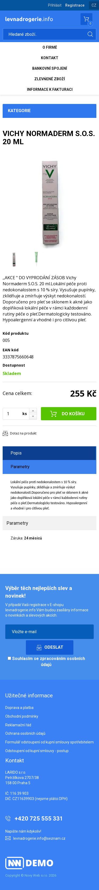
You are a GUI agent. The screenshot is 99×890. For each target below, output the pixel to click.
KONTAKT (49, 58)
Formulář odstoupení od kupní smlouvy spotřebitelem (49, 742)
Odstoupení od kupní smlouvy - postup (37, 751)
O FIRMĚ (50, 47)
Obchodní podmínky (21, 716)
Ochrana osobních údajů (25, 733)
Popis (16, 453)
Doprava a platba (19, 708)
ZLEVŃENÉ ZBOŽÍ (49, 79)
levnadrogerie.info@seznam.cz (39, 838)
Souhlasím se (46, 661)
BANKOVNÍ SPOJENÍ (49, 68)
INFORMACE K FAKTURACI (50, 89)
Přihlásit (55, 5)
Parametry (20, 466)
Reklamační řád (18, 725)
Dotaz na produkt (23, 433)
